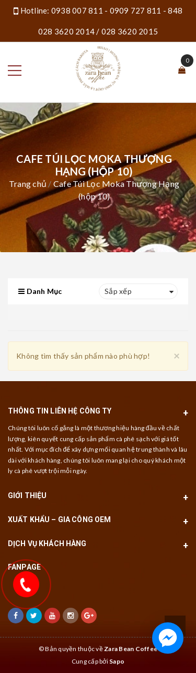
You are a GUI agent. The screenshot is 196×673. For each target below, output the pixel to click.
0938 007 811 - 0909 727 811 (106, 10)
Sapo (116, 661)
